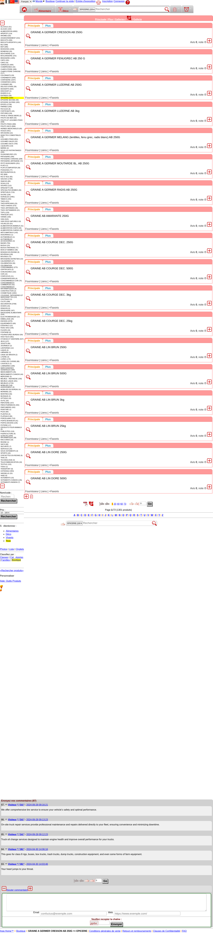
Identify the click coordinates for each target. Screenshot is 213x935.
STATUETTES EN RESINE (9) (11, 455)
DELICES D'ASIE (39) (9, 86)
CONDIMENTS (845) (8, 78)
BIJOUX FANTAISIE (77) (9, 248)
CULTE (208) (5, 301)
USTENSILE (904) (7, 471)
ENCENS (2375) (6, 321)
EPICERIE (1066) (7, 98)
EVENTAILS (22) (7, 325)
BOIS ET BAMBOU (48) (9, 250)
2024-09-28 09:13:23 (37, 819)
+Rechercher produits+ (12, 570)
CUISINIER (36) (6, 84)
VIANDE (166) (6, 217)
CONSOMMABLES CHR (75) (11, 281)
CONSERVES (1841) (8, 82)
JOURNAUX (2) (6, 346)
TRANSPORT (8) (7, 469)
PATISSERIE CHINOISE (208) (11, 159)
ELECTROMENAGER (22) (10, 317)
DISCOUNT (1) (6, 91)
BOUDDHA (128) (7, 254)
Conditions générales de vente (104, 931)
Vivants (9, 537)
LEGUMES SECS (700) (9, 144)
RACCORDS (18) (7, 440)
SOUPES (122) (6, 185)
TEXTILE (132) (6, 464)
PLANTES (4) (5, 414)
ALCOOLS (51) (6, 27)
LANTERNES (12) (7, 348)
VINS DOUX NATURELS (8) (11, 221)
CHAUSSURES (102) (8, 272)
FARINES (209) (6, 106)
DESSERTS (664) (7, 89)
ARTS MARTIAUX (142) (9, 232)
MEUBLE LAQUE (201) (9, 381)
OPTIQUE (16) (6, 398)
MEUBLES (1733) (7, 383)
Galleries (120, 19)
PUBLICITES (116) (7, 431)
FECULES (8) (5, 109)
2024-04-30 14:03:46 (37, 864)
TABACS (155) (6, 199)
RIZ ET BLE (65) (6, 177)
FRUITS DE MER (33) (9, 118)
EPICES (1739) (6, 104)
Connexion (119, 1)
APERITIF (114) (6, 33)
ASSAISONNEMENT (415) (10, 38)
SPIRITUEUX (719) (7, 192)
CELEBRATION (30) (8, 263)
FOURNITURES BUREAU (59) (12, 334)
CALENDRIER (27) (7, 261)
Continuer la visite (64, 1)
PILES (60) (5, 412)
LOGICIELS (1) (6, 363)
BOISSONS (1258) (7, 49)
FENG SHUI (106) (7, 328)
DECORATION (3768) (8, 304)
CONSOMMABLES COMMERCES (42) (8, 283)
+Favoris (54, 45)
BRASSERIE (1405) (8, 58)
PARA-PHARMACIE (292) (10, 405)
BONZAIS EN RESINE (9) (10, 252)
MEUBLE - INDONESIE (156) (11, 379)
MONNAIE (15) (6, 391)
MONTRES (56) (6, 394)
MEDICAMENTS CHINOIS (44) (12, 374)
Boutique (50, 1)
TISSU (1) (4, 467)
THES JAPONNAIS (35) (9, 208)
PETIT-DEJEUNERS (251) (10, 163)
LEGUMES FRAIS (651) (9, 139)
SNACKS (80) (6, 181)
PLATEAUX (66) (6, 416)
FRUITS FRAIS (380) (8, 124)
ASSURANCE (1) (7, 235)
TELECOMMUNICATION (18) (11, 462)
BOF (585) (4, 47)
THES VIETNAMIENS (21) (10, 210)
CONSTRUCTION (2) (8, 291)
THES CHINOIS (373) (8, 205)
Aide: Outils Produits (10, 581)
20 (115, 504)
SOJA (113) (5, 183)
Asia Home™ (7, 931)
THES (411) (5, 201)
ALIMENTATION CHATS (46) (11, 228)
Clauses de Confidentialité (166, 931)
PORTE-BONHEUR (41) (9, 421)
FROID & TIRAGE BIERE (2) (11, 115)
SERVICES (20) (6, 449)
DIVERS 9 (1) (5, 93)
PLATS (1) (4, 165)
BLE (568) (4, 45)
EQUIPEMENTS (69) (8, 323)
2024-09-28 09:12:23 (37, 834)
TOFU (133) (5, 212)
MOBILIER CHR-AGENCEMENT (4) (7, 386)
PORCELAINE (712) (8, 418)
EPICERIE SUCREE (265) (10, 102)
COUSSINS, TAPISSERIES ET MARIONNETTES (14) (12, 296)
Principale (100, 19)
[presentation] (33, 26)
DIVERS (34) (5, 306)
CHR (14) (4, 274)
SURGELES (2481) (7, 197)
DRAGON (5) (5, 308)
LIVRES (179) (6, 359)
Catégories (16, 557)
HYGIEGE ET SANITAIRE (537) (12, 339)
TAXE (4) (4, 457)
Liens (44, 45)
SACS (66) (4, 444)
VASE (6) (4, 475)
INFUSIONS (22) (7, 133)
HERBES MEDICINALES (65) (11, 128)
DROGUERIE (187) (8, 310)
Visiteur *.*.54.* (16, 805)
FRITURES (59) (6, 113)
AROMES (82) (6, 35)
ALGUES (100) (6, 29)
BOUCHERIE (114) (7, 53)
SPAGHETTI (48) (7, 188)
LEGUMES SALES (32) (9, 141)
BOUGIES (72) (6, 256)
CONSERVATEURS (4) (9, 278)
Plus (110, 19)
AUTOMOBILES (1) (8, 237)
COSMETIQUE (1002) (9, 293)
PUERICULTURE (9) (8, 433)
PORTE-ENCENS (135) (9, 423)
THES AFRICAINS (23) (9, 203)
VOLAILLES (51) (7, 223)
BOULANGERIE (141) (9, 56)
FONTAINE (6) (6, 332)
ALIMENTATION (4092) (9, 31)
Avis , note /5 (198, 42)
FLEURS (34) (5, 330)
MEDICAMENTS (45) (8, 372)
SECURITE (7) (6, 446)
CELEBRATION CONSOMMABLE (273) (9, 266)
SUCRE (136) (5, 194)
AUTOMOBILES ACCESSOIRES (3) (8, 240)
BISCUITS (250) (6, 40)
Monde (39, 1)
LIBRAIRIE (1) (6, 352)
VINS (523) (5, 219)
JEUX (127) (5, 341)
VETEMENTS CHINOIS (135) (11, 480)
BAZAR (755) (5, 243)
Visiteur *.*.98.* (16, 849)
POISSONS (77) (6, 170)
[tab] (34, 26)
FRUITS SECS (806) (8, 126)
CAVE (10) (4, 62)
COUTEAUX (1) (6, 299)
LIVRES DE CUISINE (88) (10, 361)
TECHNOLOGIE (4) (8, 460)
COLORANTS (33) (7, 75)
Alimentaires (12, 531)
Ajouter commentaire (17, 890)
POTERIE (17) (6, 425)
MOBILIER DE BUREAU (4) (11, 389)
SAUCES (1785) (6, 179)
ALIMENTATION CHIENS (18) (11, 230)
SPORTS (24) (6, 453)
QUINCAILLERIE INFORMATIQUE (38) (8, 436)
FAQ (184, 931)
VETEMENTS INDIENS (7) (10, 482)
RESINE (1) (5, 442)
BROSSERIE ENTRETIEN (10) (12, 259)
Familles (5, 560)
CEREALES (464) (7, 65)
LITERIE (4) (5, 357)
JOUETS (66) (5, 343)
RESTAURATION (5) (8, 172)
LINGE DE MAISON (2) (9, 355)
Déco (63, 9)
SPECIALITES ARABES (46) (11, 190)
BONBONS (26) (6, 51)
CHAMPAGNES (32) (8, 67)
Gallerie (137, 19)
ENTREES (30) (6, 95)
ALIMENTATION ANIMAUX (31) (12, 226)
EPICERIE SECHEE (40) (10, 100)
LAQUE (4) (5, 350)
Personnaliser (7, 576)
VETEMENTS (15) (7, 478)
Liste (11, 549)
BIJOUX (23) (5, 245)
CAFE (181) (5, 60)
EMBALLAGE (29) (7, 319)
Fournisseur (32, 45)
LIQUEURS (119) (7, 146)
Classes (4, 557)
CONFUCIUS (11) (7, 276)
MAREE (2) (5, 148)
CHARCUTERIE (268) (9, 69)
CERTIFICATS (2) (7, 269)
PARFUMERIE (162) (8, 407)
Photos (3, 549)
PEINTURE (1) (6, 409)
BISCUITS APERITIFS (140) (11, 42)
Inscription (107, 1)
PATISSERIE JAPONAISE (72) (12, 161)
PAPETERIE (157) (7, 403)
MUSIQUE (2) (6, 396)
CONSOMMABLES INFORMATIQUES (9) (8, 288)
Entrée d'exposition (85, 1)
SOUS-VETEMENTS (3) (9, 451)
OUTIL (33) (5, 400)
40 (118, 504)
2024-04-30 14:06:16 (37, 849)
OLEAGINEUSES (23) (9, 154)
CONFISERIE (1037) (8, 80)
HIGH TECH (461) (7, 337)
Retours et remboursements (136, 931)
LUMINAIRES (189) (8, 366)
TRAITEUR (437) (7, 215)
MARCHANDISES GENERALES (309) (8, 369)
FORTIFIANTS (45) (7, 111)
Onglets (20, 549)
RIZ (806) (4, 174)
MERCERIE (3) (6, 376)
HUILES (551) (6, 131)
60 (121, 504)
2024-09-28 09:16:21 (37, 805)
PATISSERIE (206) (7, 156)
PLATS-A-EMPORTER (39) (10, 168)
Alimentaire (42, 9)
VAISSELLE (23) (7, 473)
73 (125, 504)
